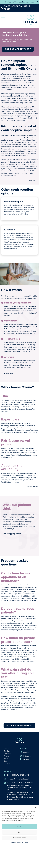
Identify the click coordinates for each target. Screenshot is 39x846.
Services (7, 751)
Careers (7, 763)
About (6, 749)
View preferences (19, 838)
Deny (19, 832)
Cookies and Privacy (15, 842)
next (37, 531)
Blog (5, 761)
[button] (36, 807)
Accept (19, 826)
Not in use (25, 842)
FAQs (6, 759)
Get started (9, 374)
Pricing (6, 756)
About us (32, 180)
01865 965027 (12, 6)
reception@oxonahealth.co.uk (18, 779)
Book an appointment (18, 49)
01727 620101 (25, 775)
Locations (7, 754)
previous (1, 531)
